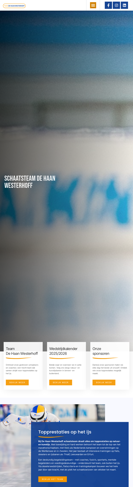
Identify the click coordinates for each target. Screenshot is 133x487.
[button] (93, 5)
